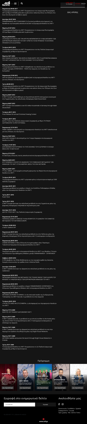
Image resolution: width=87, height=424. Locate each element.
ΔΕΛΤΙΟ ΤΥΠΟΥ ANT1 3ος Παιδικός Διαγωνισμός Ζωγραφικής (22, 212)
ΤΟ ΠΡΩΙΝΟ (69, 3)
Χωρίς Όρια (6, 197)
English (83, 3)
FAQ (69, 413)
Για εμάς (71, 411)
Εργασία (78, 408)
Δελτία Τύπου (75, 413)
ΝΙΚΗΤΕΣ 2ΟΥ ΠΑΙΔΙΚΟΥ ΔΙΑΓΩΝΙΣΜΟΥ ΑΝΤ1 (17, 312)
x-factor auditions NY (9, 227)
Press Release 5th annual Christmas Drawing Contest (19, 114)
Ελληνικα (77, 3)
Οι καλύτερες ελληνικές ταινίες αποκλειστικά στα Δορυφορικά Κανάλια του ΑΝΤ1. (28, 155)
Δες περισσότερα (8, 388)
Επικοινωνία (62, 408)
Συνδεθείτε (71, 408)
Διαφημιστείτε (63, 411)
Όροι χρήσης (62, 413)
